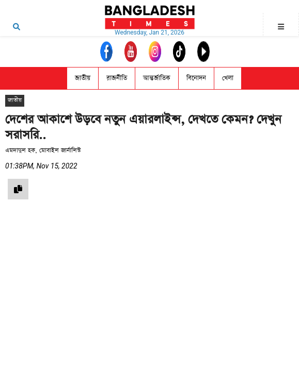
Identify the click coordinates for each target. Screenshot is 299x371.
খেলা (227, 78)
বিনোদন (196, 78)
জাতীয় (15, 100)
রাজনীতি (116, 78)
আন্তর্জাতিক (156, 78)
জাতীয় (82, 78)
